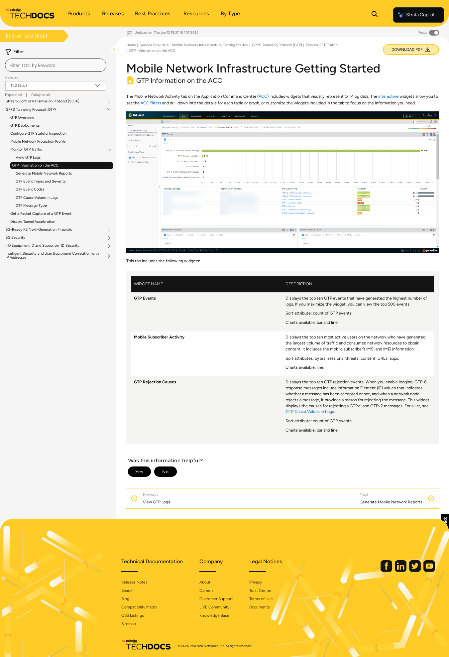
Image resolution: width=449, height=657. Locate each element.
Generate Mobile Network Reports (44, 173)
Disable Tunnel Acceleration (32, 221)
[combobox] (55, 65)
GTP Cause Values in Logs (37, 198)
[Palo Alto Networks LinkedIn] (398, 570)
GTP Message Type (31, 205)
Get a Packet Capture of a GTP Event (40, 213)
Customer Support (216, 598)
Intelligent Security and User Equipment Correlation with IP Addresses (52, 256)
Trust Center (260, 590)
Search (127, 590)
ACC (263, 96)
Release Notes (134, 582)
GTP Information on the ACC (35, 165)
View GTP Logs (28, 157)
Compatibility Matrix (139, 607)
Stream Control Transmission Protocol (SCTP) (42, 101)
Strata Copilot (416, 15)
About (204, 582)
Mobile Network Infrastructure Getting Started (210, 45)
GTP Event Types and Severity (41, 181)
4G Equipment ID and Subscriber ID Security (42, 246)
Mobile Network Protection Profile (37, 141)
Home (131, 45)
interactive (388, 96)
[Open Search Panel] (375, 15)
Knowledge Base (214, 615)
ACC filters (151, 102)
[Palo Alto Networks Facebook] (383, 570)
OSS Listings (132, 615)
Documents (259, 607)
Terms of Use (261, 598)
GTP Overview (22, 117)
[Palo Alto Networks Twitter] (412, 570)
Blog (125, 598)
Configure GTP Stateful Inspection (38, 133)
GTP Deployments (25, 126)
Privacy (255, 582)
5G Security (15, 238)
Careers (206, 590)
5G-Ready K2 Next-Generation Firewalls (39, 230)
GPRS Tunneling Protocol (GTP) (31, 110)
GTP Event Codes (30, 189)
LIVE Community (214, 607)
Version (11, 77)
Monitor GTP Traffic (26, 150)
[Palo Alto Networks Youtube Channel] (426, 570)
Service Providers (154, 45)
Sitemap (128, 623)
